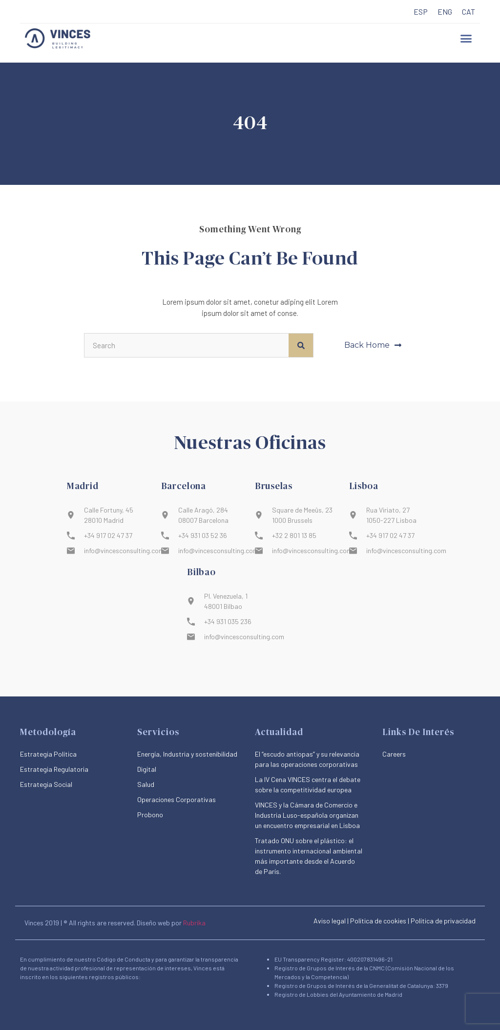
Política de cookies (378, 921)
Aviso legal (329, 921)
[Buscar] (301, 345)
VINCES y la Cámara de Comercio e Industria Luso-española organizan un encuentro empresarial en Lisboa (307, 815)
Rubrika (194, 922)
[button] (466, 38)
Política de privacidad (443, 921)
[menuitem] (421, 12)
